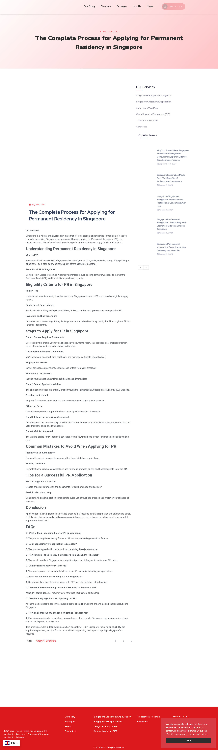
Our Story (89, 6)
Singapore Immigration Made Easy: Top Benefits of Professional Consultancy (167, 191)
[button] (208, 734)
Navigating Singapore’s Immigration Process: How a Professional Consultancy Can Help (168, 204)
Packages (122, 6)
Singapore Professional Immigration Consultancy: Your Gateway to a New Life (168, 228)
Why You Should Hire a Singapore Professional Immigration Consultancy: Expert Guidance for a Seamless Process (168, 179)
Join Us (137, 6)
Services (106, 6)
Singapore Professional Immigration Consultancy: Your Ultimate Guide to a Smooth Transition (168, 216)
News (150, 6)
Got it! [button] (188, 740)
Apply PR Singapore (46, 640)
